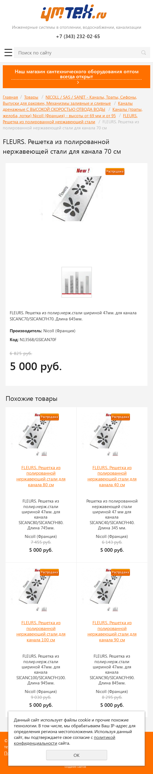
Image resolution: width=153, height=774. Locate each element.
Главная (10, 97)
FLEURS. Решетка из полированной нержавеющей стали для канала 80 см (41, 475)
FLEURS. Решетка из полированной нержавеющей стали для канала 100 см (41, 630)
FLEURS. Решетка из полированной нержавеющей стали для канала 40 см (112, 475)
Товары (31, 97)
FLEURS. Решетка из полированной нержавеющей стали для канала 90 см (112, 630)
